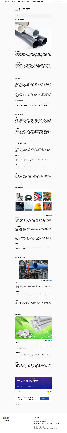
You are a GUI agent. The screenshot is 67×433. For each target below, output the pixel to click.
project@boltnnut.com (10, 421)
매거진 (42, 1)
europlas (50, 215)
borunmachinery (48, 280)
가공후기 (38, 1)
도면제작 (19, 1)
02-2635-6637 (7, 420)
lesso (50, 340)
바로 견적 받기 (44, 398)
